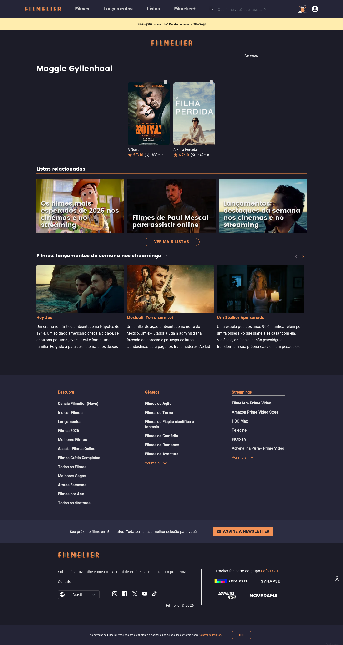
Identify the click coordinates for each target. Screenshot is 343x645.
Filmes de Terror (159, 412)
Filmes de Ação (158, 403)
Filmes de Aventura (161, 454)
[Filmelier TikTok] (154, 594)
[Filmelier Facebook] (124, 594)
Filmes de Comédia (161, 436)
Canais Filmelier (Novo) (78, 403)
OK (241, 635)
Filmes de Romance (162, 445)
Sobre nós (66, 571)
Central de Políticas (210, 635)
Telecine (239, 430)
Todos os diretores (74, 503)
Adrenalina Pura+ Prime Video (258, 448)
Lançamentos (69, 421)
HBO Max (240, 421)
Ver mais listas (171, 242)
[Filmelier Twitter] (134, 594)
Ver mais (156, 463)
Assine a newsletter (243, 531)
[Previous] (296, 256)
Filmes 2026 (68, 430)
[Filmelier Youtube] (144, 594)
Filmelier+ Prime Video (251, 403)
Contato (64, 581)
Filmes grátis (144, 24)
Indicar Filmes (70, 412)
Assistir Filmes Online (77, 449)
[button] (93, 594)
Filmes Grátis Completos (79, 458)
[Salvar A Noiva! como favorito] (165, 82)
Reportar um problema (167, 571)
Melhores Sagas (72, 476)
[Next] (303, 256)
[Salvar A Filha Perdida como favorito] (211, 82)
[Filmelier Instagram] (114, 594)
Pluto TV (239, 439)
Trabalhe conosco (93, 571)
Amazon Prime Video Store (255, 412)
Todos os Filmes (72, 467)
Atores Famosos (72, 485)
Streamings (242, 392)
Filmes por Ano (71, 494)
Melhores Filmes (72, 440)
